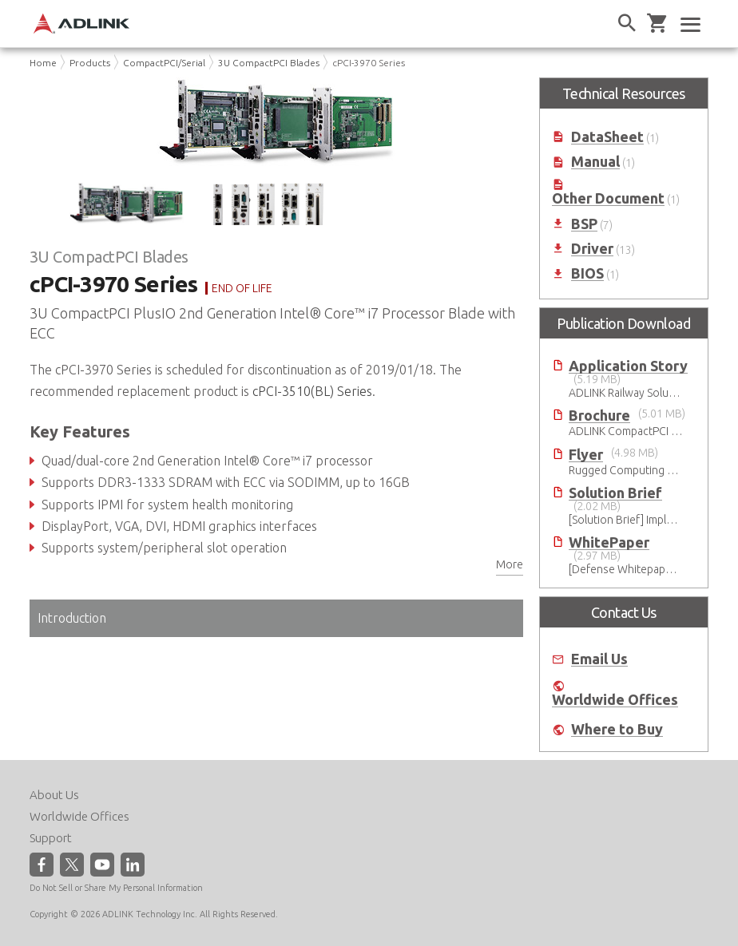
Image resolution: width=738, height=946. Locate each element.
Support (51, 838)
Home (43, 62)
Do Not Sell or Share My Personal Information (116, 888)
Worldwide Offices (615, 699)
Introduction (72, 618)
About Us (54, 795)
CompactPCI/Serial (164, 62)
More (509, 564)
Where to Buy (617, 729)
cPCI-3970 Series (368, 62)
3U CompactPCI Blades (268, 62)
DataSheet (607, 136)
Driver (592, 248)
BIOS (587, 273)
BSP (584, 224)
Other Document (608, 198)
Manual (595, 161)
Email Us (599, 659)
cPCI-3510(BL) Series (312, 391)
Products (89, 62)
